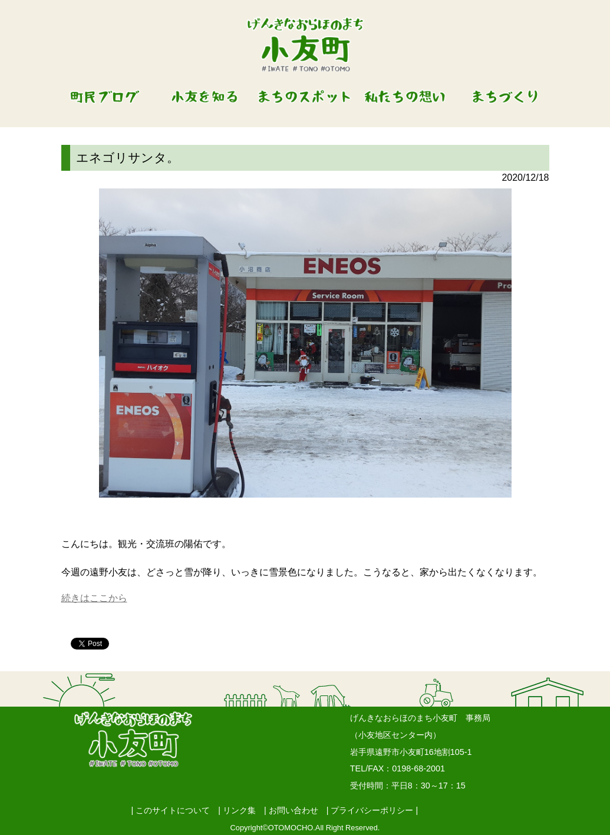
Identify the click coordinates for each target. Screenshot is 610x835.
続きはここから (94, 598)
